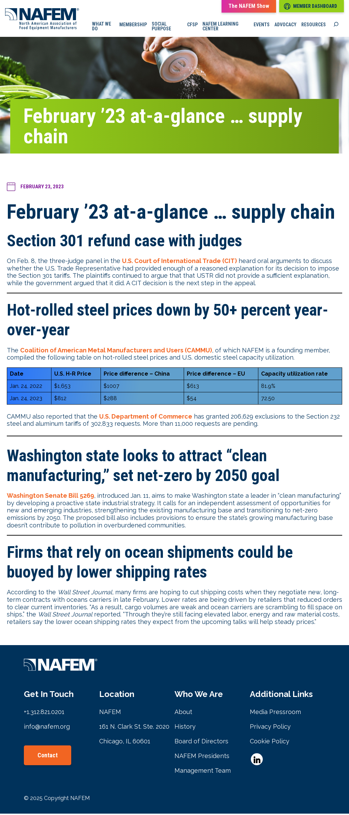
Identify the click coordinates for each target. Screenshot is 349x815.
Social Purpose (163, 27)
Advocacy (285, 25)
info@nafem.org (47, 727)
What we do (104, 27)
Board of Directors (201, 742)
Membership (135, 25)
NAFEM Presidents (201, 757)
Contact (47, 756)
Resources (313, 25)
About (183, 713)
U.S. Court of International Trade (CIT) (179, 262)
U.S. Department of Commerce (145, 417)
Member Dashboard (310, 6)
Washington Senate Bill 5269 (50, 496)
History (185, 727)
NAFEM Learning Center (222, 27)
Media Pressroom (275, 713)
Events (262, 25)
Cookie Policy (269, 742)
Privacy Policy (270, 727)
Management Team (202, 771)
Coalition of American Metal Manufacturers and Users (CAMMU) (116, 351)
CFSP (194, 25)
